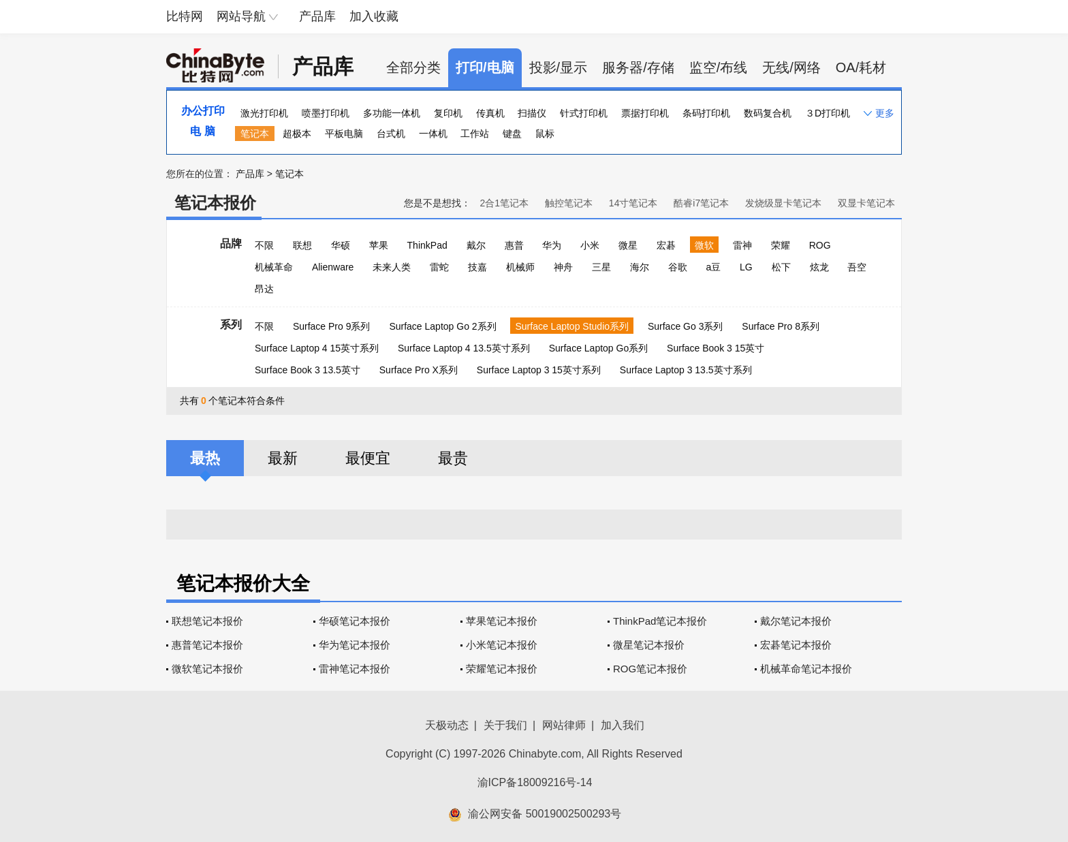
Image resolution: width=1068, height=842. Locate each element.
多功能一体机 (391, 113)
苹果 (378, 245)
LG (746, 267)
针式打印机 (584, 113)
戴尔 (476, 245)
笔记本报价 (215, 202)
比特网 (184, 16)
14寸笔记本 (633, 203)
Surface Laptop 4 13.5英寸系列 (464, 348)
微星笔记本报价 (649, 645)
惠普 (514, 245)
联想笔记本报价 (207, 621)
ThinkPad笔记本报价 (660, 621)
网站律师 (564, 725)
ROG (820, 245)
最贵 (453, 458)
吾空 (856, 267)
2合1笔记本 (504, 203)
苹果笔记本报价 (501, 621)
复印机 (448, 113)
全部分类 (413, 67)
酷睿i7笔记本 (701, 203)
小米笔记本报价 (501, 645)
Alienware (333, 267)
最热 (205, 458)
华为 (551, 245)
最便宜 (367, 458)
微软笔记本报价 (207, 668)
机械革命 (274, 267)
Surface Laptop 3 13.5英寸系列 (686, 369)
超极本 (297, 133)
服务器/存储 (638, 67)
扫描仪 (532, 113)
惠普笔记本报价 (207, 645)
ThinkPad (427, 245)
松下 (781, 267)
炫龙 (819, 267)
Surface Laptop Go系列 (598, 348)
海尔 (639, 267)
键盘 (512, 133)
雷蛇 (439, 267)
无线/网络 (791, 67)
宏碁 (666, 245)
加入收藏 (373, 16)
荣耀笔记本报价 (501, 668)
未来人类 (392, 267)
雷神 (742, 245)
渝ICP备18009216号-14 (535, 782)
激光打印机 (264, 113)
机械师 (520, 267)
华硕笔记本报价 (354, 621)
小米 (589, 245)
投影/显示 (558, 67)
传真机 (490, 113)
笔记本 (254, 133)
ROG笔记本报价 (650, 668)
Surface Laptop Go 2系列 (442, 326)
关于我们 (505, 725)
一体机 (433, 133)
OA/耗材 (861, 67)
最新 (283, 458)
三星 (601, 267)
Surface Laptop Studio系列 (572, 326)
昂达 (264, 288)
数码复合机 (767, 113)
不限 (264, 245)
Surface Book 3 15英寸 (715, 348)
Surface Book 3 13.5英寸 (307, 369)
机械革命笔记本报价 (806, 668)
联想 (302, 245)
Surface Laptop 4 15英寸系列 (317, 348)
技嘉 (477, 267)
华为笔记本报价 (354, 645)
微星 (628, 245)
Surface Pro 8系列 (780, 326)
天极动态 (447, 725)
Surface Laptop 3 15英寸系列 (539, 369)
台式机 (391, 133)
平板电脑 (344, 133)
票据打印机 (645, 113)
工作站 (474, 133)
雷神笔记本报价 (354, 668)
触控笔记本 (569, 203)
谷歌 (677, 267)
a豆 (713, 267)
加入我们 (622, 725)
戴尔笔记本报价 (796, 621)
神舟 (563, 267)
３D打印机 (827, 113)
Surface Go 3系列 (685, 326)
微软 (704, 245)
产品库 (317, 16)
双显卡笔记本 (866, 203)
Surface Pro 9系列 (332, 326)
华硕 (340, 245)
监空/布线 (718, 67)
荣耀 (780, 245)
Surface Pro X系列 (418, 369)
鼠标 (544, 133)
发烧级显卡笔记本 (783, 203)
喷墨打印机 (325, 113)
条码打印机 (706, 113)
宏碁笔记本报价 (796, 645)
